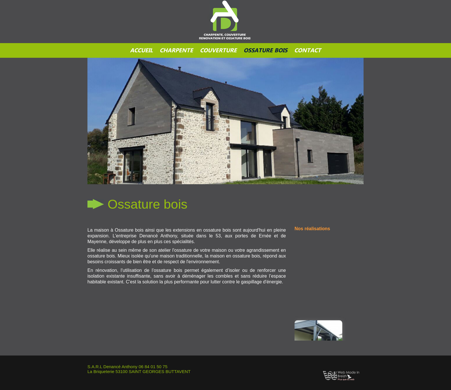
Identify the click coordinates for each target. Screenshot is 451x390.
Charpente (176, 50)
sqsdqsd (225, 27)
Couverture (218, 50)
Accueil (141, 50)
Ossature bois (265, 50)
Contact (307, 50)
